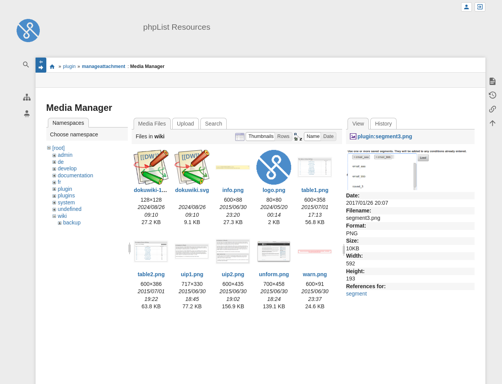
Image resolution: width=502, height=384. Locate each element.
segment (356, 294)
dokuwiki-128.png (156, 190)
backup (72, 222)
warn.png (315, 274)
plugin (69, 66)
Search (213, 124)
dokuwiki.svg (192, 190)
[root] (59, 148)
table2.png (151, 274)
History (383, 124)
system (66, 202)
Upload (185, 124)
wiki (62, 216)
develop (67, 168)
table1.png (314, 190)
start (52, 66)
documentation (75, 175)
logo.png (274, 190)
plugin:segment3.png (385, 136)
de (61, 162)
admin (65, 155)
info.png (233, 190)
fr (59, 182)
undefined (70, 209)
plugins (66, 195)
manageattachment (103, 66)
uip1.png (192, 274)
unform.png (274, 274)
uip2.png (233, 274)
